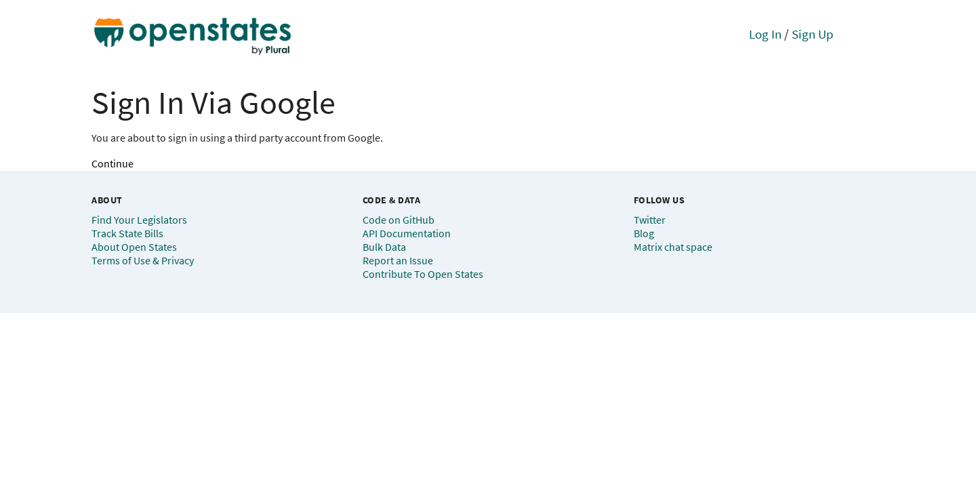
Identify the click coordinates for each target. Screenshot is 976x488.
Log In (765, 34)
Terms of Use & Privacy (143, 260)
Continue (113, 163)
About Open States (134, 246)
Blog (644, 233)
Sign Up (813, 34)
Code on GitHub (398, 219)
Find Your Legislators (139, 219)
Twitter (650, 219)
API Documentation (407, 233)
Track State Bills (127, 233)
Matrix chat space (673, 246)
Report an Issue (398, 260)
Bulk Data (384, 246)
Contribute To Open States (423, 274)
